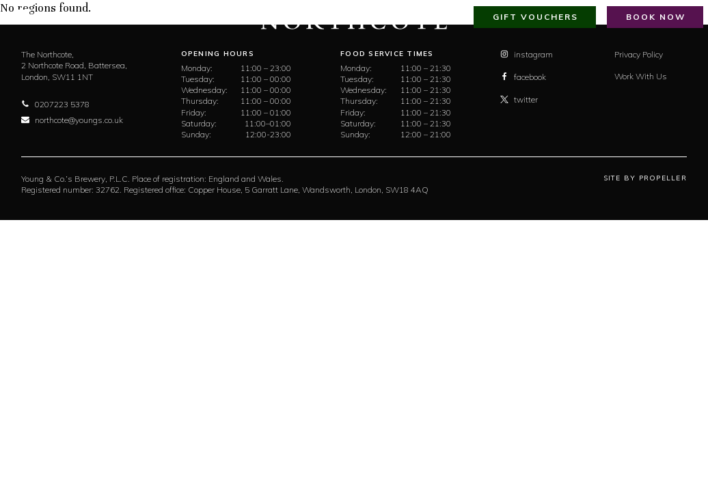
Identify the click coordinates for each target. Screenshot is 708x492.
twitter (519, 99)
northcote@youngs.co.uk (72, 120)
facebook (523, 77)
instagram (526, 54)
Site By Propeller (645, 178)
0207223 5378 (55, 104)
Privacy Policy (638, 54)
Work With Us (640, 76)
